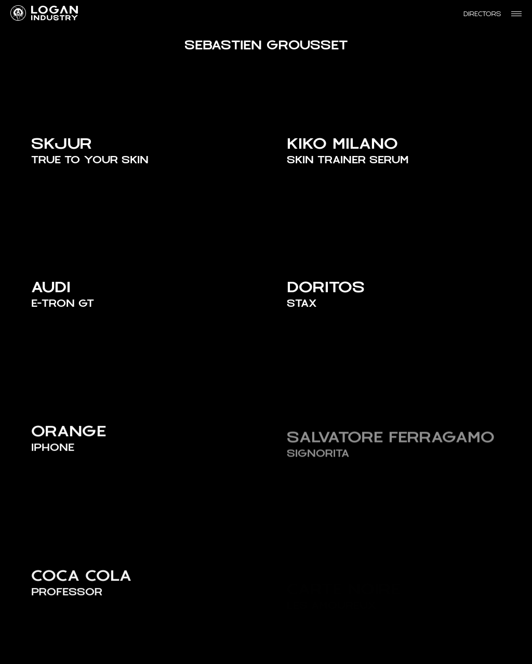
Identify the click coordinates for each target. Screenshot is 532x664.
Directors (482, 13)
